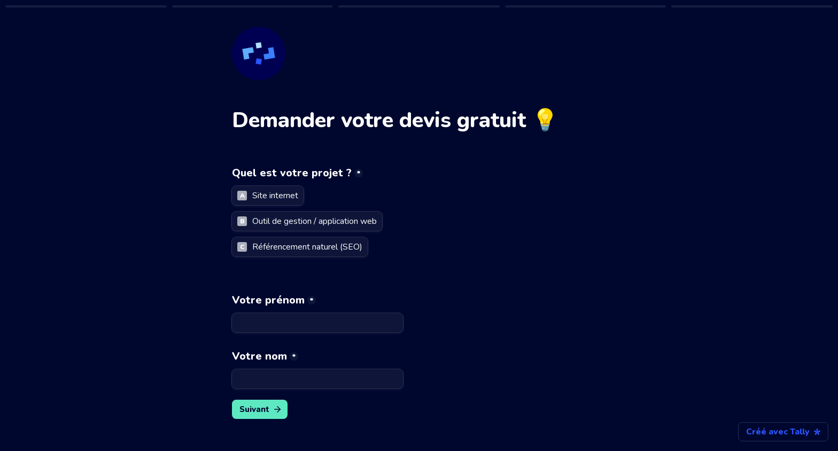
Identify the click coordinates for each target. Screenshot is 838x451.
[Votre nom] (317, 378)
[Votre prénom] (317, 322)
